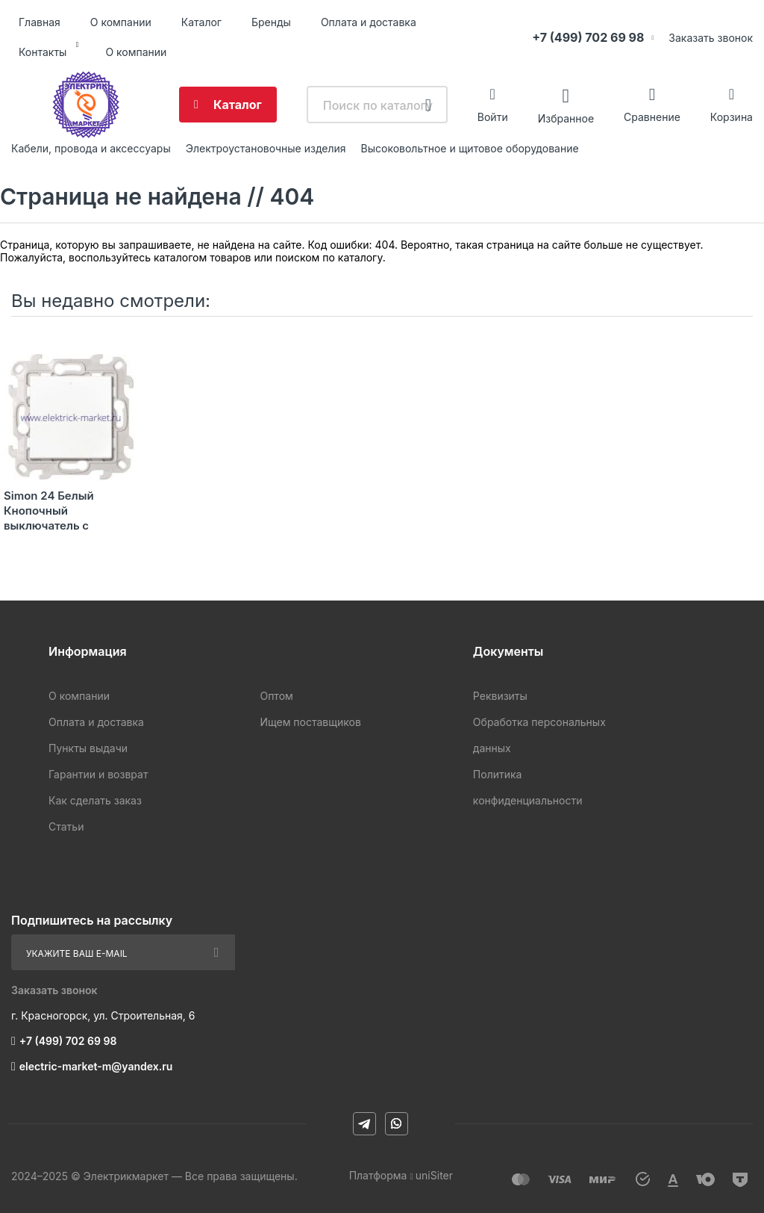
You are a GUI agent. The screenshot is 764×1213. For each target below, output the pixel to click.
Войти (493, 117)
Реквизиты (500, 695)
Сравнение (652, 117)
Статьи (66, 826)
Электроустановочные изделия (266, 148)
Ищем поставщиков (310, 722)
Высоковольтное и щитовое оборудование (470, 148)
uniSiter (434, 1175)
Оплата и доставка (368, 22)
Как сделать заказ (95, 800)
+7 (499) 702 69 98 (588, 37)
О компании (120, 22)
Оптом (276, 695)
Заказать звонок (710, 37)
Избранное (566, 117)
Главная (39, 22)
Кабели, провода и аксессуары (91, 148)
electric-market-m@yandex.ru (95, 1066)
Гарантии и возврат (98, 774)
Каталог (201, 22)
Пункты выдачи (88, 748)
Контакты (42, 52)
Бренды (271, 22)
